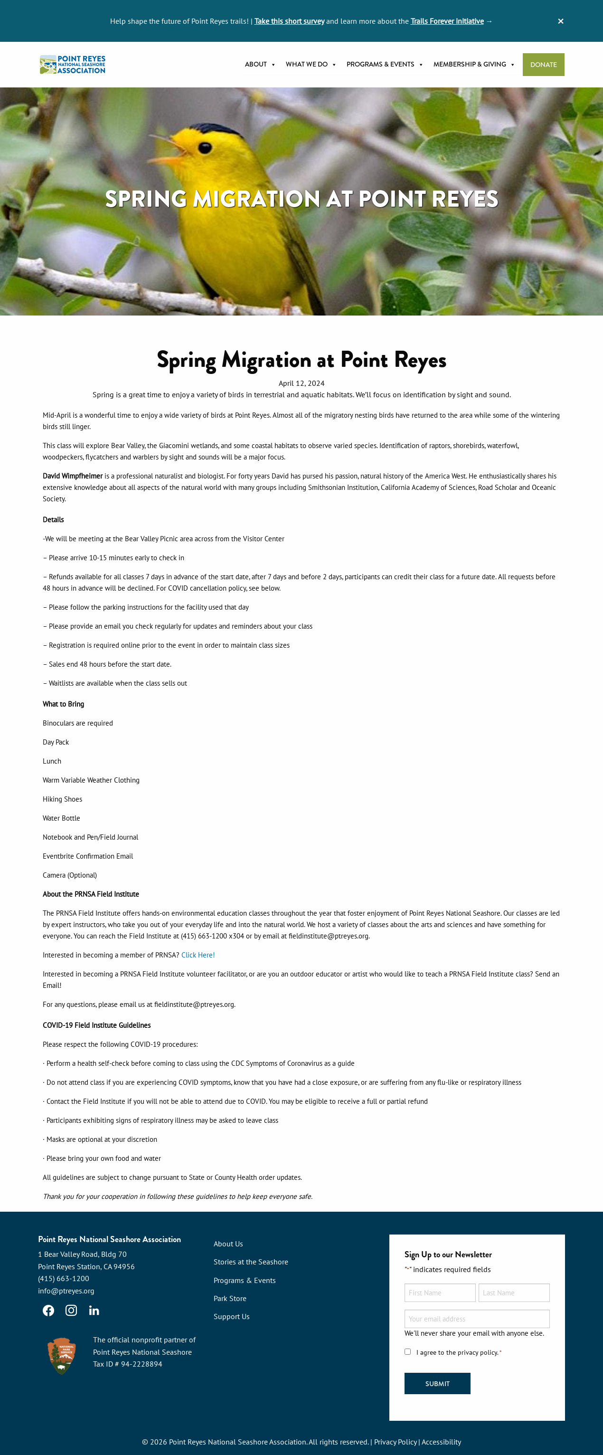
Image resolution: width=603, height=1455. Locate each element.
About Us (228, 1243)
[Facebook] (48, 1310)
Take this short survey (289, 21)
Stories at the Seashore (251, 1261)
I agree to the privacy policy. (459, 1352)
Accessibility (441, 1441)
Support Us (232, 1316)
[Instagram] (71, 1310)
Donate (543, 64)
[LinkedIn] (94, 1310)
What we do (311, 64)
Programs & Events (385, 64)
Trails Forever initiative (447, 21)
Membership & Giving (474, 64)
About (260, 64)
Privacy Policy (395, 1441)
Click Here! (198, 954)
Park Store (230, 1298)
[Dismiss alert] (561, 21)
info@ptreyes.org (66, 1290)
